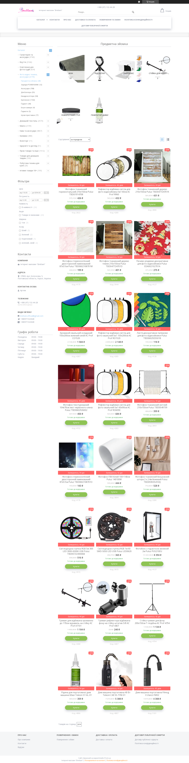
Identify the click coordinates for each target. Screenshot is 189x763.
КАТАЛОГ (41, 20)
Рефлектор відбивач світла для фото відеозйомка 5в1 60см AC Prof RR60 (114, 192)
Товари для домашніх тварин (29, 157)
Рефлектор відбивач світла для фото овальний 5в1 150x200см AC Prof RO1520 (114, 336)
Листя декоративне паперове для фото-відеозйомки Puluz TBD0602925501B (152, 336)
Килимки (23, 136)
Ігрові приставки (28, 115)
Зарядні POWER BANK (30, 84)
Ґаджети (24, 111)
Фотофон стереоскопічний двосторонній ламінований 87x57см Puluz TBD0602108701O (76, 479)
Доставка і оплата (104, 739)
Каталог (21, 50)
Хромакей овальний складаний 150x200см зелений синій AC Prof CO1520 (76, 336)
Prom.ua (107, 758)
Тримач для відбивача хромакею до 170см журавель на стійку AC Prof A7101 (76, 623)
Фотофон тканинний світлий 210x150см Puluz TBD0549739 (152, 406)
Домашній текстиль (28, 121)
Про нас (67, 20)
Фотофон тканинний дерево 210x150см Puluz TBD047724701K (152, 190)
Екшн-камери (26, 107)
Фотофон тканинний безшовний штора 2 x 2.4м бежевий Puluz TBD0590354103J (152, 479)
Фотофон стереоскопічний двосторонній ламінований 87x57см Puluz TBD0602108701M (76, 264)
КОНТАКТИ (55, 20)
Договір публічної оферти (94, 25)
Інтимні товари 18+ (28, 170)
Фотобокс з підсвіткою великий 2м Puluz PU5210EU (152, 550)
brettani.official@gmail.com (31, 316)
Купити (76, 207)
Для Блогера (26, 92)
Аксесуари (25, 88)
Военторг (24, 141)
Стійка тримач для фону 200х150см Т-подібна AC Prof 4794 (152, 621)
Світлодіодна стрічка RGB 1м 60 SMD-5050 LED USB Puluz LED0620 (114, 550)
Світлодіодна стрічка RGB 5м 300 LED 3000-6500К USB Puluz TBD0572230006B (76, 551)
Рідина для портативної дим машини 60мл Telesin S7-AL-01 (76, 693)
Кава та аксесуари (28, 131)
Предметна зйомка (29, 81)
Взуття (23, 62)
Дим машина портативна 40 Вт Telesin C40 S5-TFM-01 (114, 693)
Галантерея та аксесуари (26, 55)
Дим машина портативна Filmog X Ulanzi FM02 (152, 693)
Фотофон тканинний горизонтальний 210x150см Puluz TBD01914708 (76, 192)
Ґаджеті (24, 104)
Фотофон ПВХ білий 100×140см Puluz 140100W (114, 478)
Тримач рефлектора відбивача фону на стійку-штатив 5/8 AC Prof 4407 (114, 623)
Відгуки (21, 747)
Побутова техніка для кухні (29, 164)
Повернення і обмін (65, 739)
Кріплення (25, 100)
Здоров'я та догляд (28, 146)
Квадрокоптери (27, 96)
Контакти (22, 743)
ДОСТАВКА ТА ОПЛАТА (85, 20)
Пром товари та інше (29, 151)
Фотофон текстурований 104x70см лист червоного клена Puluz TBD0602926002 (76, 407)
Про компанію (24, 739)
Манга (22, 126)
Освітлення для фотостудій (26, 68)
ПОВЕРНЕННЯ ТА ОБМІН (109, 20)
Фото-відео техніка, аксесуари (28, 75)
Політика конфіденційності (138, 20)
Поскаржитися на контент (95, 760)
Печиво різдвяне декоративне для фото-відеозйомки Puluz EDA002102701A (152, 264)
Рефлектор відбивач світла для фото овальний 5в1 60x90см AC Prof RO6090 (114, 407)
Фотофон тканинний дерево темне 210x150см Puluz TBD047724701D (114, 264)
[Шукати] (133, 12)
